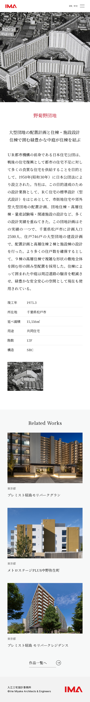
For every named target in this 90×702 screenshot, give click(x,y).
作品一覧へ (38, 662)
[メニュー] (82, 6)
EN (70, 6)
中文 (76, 6)
